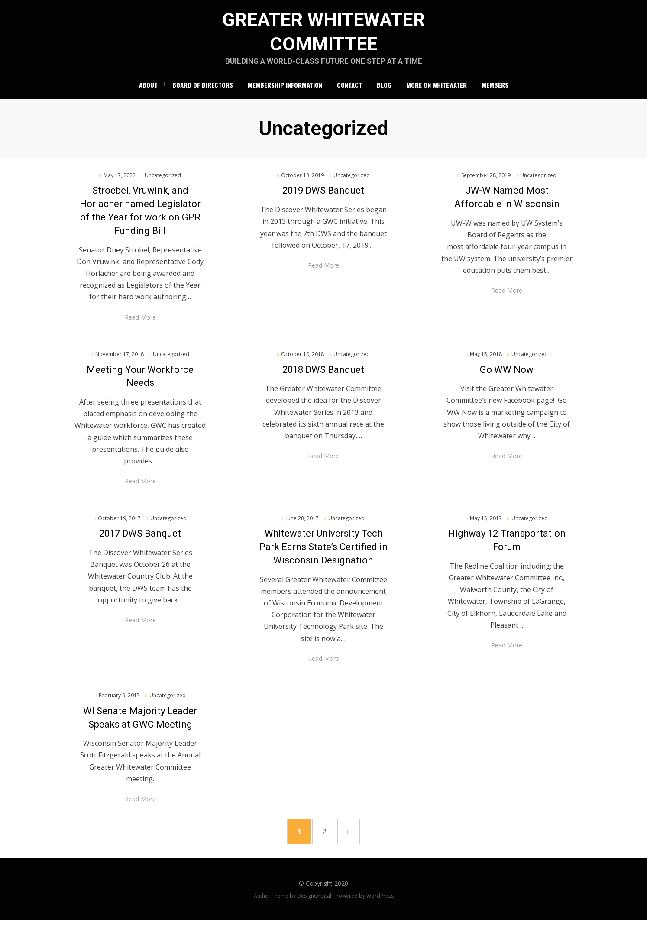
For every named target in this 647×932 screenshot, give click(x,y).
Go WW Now (507, 377)
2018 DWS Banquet (323, 377)
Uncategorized (163, 182)
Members (495, 91)
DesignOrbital (314, 908)
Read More (140, 324)
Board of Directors (202, 91)
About (148, 91)
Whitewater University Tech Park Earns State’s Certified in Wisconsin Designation (323, 554)
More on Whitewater (436, 91)
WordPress (380, 908)
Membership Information (285, 91)
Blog (384, 91)
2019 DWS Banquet (323, 198)
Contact (349, 91)
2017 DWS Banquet (140, 541)
